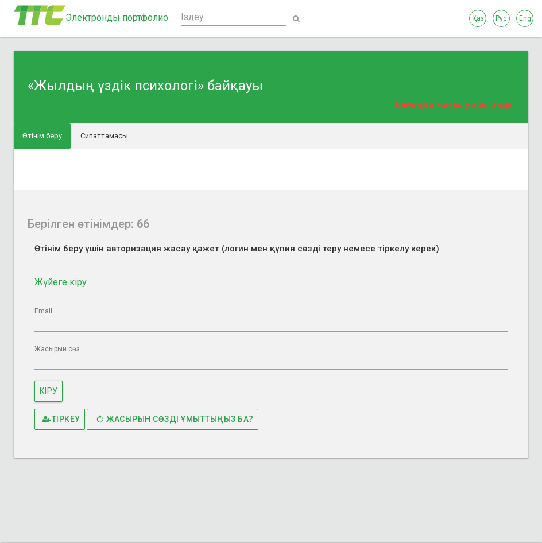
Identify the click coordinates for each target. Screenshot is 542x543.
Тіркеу (61, 419)
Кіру (49, 390)
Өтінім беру (42, 135)
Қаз (478, 18)
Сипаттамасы (104, 135)
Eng (525, 18)
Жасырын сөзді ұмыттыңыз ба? (174, 419)
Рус (501, 18)
